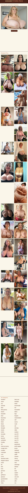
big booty (3, 417)
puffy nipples (18, 446)
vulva (16, 478)
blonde (2, 426)
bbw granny (4, 409)
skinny (16, 458)
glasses (3, 476)
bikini (2, 422)
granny (3, 481)
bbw (2, 407)
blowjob (3, 428)
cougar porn (4, 448)
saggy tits (17, 452)
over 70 (16, 440)
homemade (17, 405)
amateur (3, 399)
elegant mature (5, 460)
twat (16, 470)
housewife (17, 409)
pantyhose (17, 444)
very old (17, 476)
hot (15, 407)
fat (1, 464)
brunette (3, 434)
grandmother (4, 478)
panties (16, 442)
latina (16, 411)
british (2, 432)
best (2, 415)
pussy (16, 448)
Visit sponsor (14, 30)
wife (16, 481)
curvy (2, 456)
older (16, 430)
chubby (3, 442)
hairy (2, 483)
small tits (17, 460)
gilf (1, 472)
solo (16, 462)
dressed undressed (6, 458)
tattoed (16, 466)
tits (15, 468)
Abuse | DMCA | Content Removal (10, 487)
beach (2, 411)
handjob (17, 401)
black (2, 424)
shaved (16, 456)
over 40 (16, 434)
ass (2, 403)
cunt (2, 454)
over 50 (16, 436)
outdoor (16, 432)
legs (16, 413)
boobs (2, 430)
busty (2, 436)
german (3, 470)
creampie (3, 452)
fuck (2, 468)
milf (15, 419)
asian (2, 401)
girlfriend (3, 474)
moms (16, 422)
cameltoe (3, 440)
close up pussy (5, 446)
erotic (2, 462)
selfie (16, 454)
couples (3, 450)
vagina (16, 474)
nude (16, 424)
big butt (3, 438)
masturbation (18, 417)
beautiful (3, 413)
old (15, 426)
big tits (2, 419)
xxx (15, 483)
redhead (17, 450)
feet (2, 466)
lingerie (16, 415)
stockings (17, 464)
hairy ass (17, 399)
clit (1, 444)
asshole (3, 405)
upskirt (16, 472)
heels (16, 403)
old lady (16, 428)
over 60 (16, 438)
